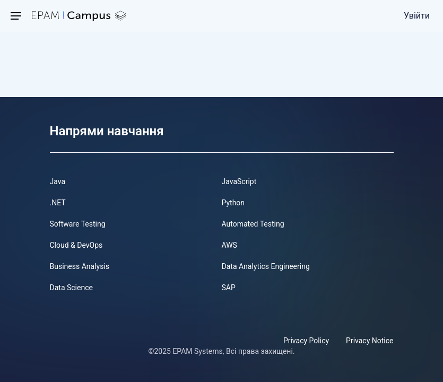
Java (58, 181)
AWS (229, 245)
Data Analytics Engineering (266, 266)
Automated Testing (253, 224)
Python (233, 202)
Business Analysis (80, 266)
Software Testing (78, 224)
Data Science (71, 287)
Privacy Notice (369, 340)
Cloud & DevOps (76, 245)
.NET (58, 202)
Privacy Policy (306, 340)
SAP (229, 287)
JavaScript (239, 181)
